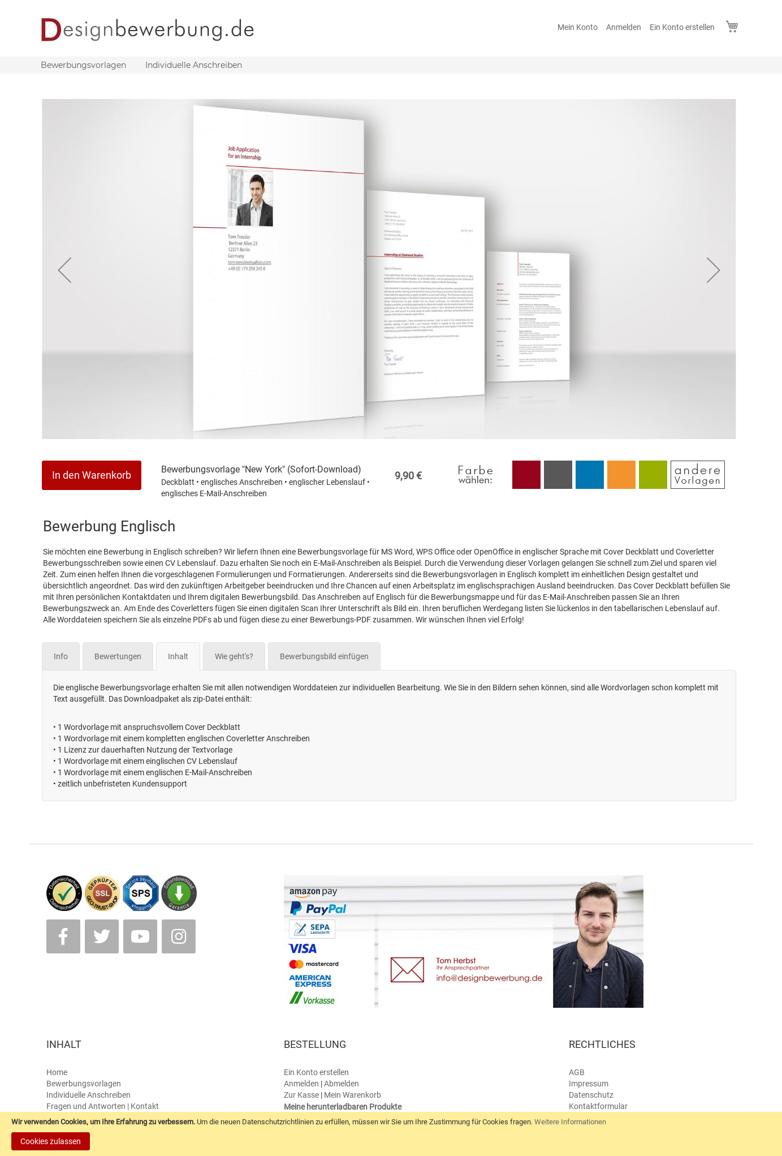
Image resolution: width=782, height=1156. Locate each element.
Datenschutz (591, 1094)
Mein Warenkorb (352, 1094)
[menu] (391, 65)
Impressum (588, 1083)
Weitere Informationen (570, 1122)
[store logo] (155, 29)
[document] (391, 1134)
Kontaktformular (598, 1106)
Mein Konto (578, 27)
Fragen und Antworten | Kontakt (102, 1106)
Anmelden (623, 27)
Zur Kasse (301, 1094)
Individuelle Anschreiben (88, 1094)
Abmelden (341, 1083)
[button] (64, 270)
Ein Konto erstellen (682, 27)
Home (56, 1072)
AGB (577, 1072)
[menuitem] (83, 65)
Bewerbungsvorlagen (83, 1083)
